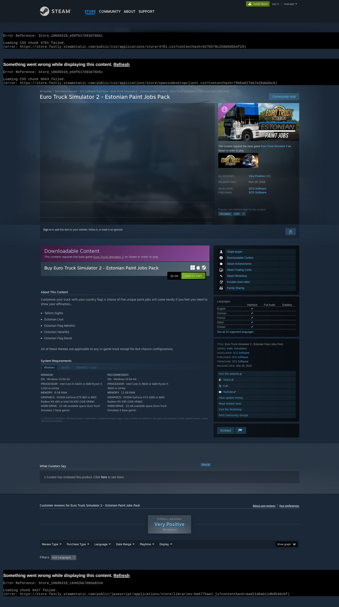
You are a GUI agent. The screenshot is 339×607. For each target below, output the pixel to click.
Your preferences (289, 511)
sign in (275, 3)
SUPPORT (147, 11)
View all (205, 469)
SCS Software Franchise (94, 96)
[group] (169, 566)
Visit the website (230, 379)
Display (164, 552)
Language (100, 552)
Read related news (230, 408)
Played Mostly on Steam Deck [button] (169, 565)
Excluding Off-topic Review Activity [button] (105, 565)
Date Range (123, 552)
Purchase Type (76, 552)
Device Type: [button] (261, 565)
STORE (90, 11)
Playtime (145, 552)
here (104, 482)
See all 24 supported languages (235, 337)
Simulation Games (66, 96)
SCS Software (257, 193)
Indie (236, 219)
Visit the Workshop (230, 414)
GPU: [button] (243, 565)
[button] (193, 280)
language (289, 3)
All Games (46, 96)
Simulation (225, 219)
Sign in (47, 234)
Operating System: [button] (206, 565)
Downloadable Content (154, 96)
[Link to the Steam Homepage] (59, 15)
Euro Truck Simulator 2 (124, 96)
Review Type (50, 552)
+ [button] (243, 219)
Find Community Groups (233, 420)
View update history (231, 403)
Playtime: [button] (138, 565)
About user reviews (264, 511)
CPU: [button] (228, 565)
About (130, 11)
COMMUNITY (110, 11)
